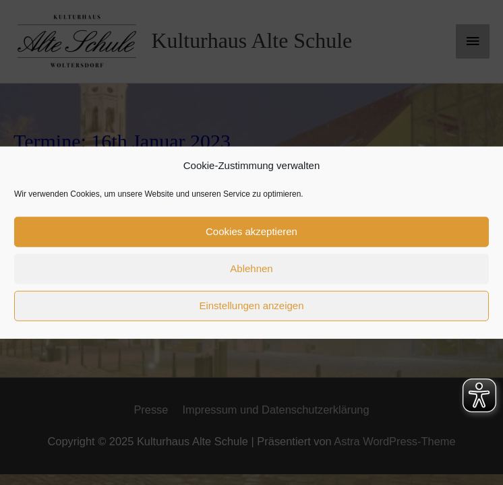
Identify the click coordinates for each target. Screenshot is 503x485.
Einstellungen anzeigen (251, 305)
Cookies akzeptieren (251, 231)
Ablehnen (251, 268)
